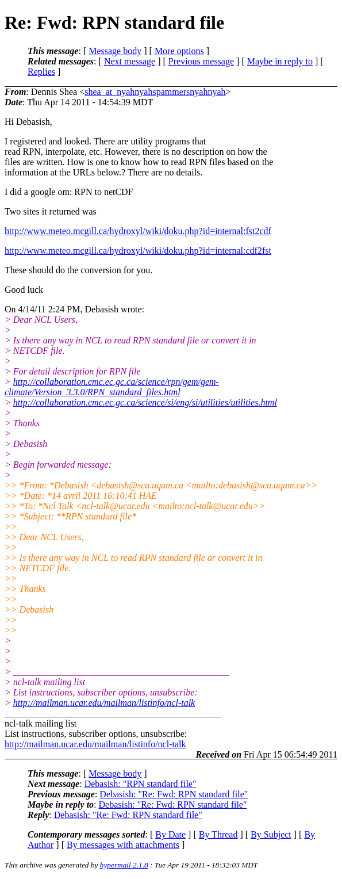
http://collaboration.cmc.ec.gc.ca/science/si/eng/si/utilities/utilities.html (145, 402)
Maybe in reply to (280, 61)
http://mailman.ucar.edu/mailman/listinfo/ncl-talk (104, 703)
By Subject (271, 834)
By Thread (218, 834)
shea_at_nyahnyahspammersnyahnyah (154, 92)
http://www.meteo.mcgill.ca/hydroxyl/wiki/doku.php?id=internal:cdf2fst (138, 250)
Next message (129, 61)
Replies (41, 72)
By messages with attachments (123, 845)
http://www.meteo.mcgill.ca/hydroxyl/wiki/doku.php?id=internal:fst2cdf (138, 231)
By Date (170, 834)
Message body (115, 51)
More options (179, 51)
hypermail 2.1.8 (124, 865)
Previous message (201, 61)
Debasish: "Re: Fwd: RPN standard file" (173, 794)
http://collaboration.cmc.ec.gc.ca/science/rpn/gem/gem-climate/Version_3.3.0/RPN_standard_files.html (112, 387)
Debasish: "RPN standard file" (140, 784)
